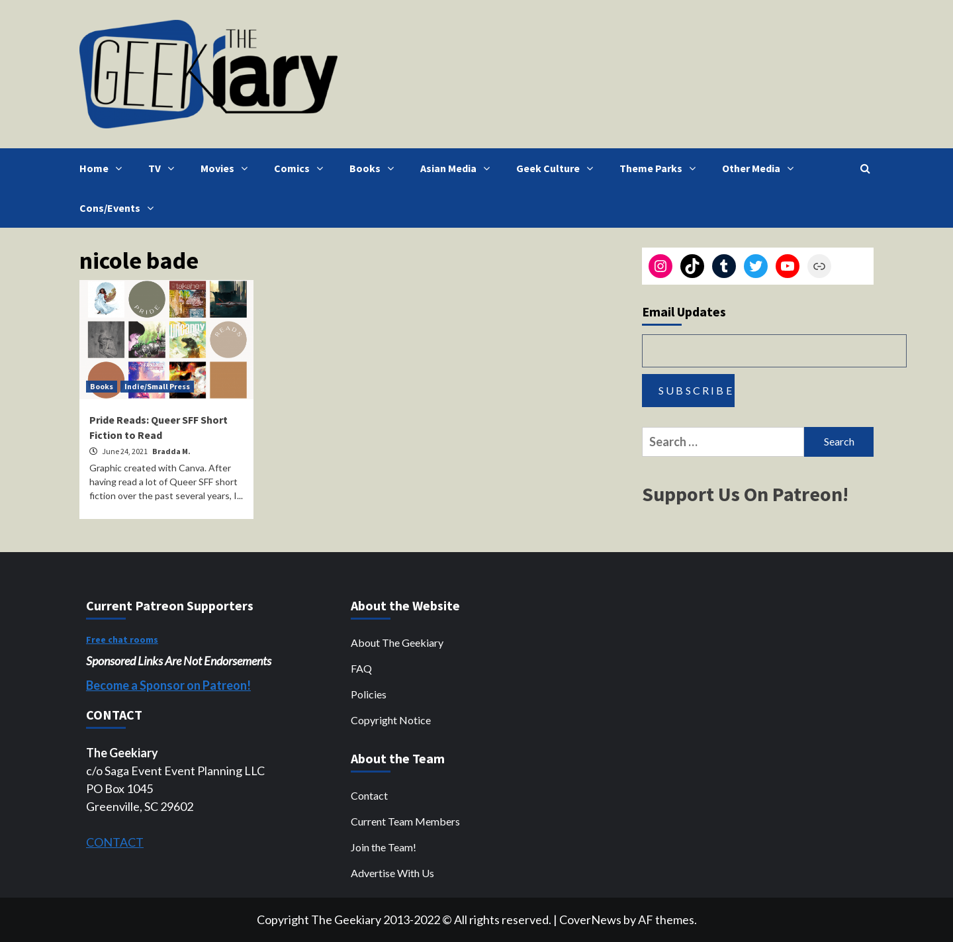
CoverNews (590, 919)
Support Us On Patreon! (745, 493)
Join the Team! (383, 847)
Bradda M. (171, 451)
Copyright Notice (391, 720)
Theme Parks (660, 168)
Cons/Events (119, 207)
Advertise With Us (392, 873)
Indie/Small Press (157, 386)
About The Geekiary (397, 642)
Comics (302, 168)
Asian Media (458, 168)
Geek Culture (558, 168)
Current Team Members (405, 821)
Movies (227, 168)
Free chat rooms (122, 639)
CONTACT (115, 842)
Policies (368, 694)
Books (374, 168)
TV (164, 168)
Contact (369, 795)
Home (103, 168)
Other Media (761, 168)
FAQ (361, 668)
